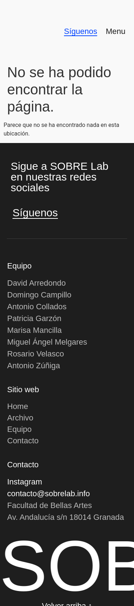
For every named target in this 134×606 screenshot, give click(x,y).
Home (17, 406)
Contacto (23, 440)
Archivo (20, 417)
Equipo (19, 429)
